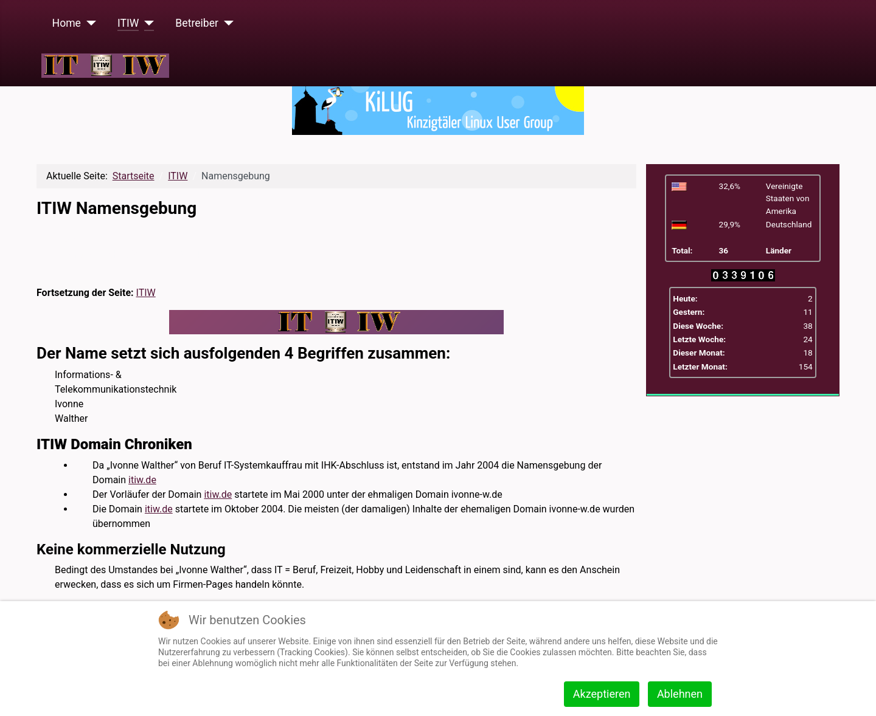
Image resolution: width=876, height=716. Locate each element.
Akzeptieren (602, 693)
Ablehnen (680, 693)
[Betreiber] (226, 23)
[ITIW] (146, 23)
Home (66, 23)
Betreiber (196, 23)
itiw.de (142, 480)
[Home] (88, 23)
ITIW (128, 23)
